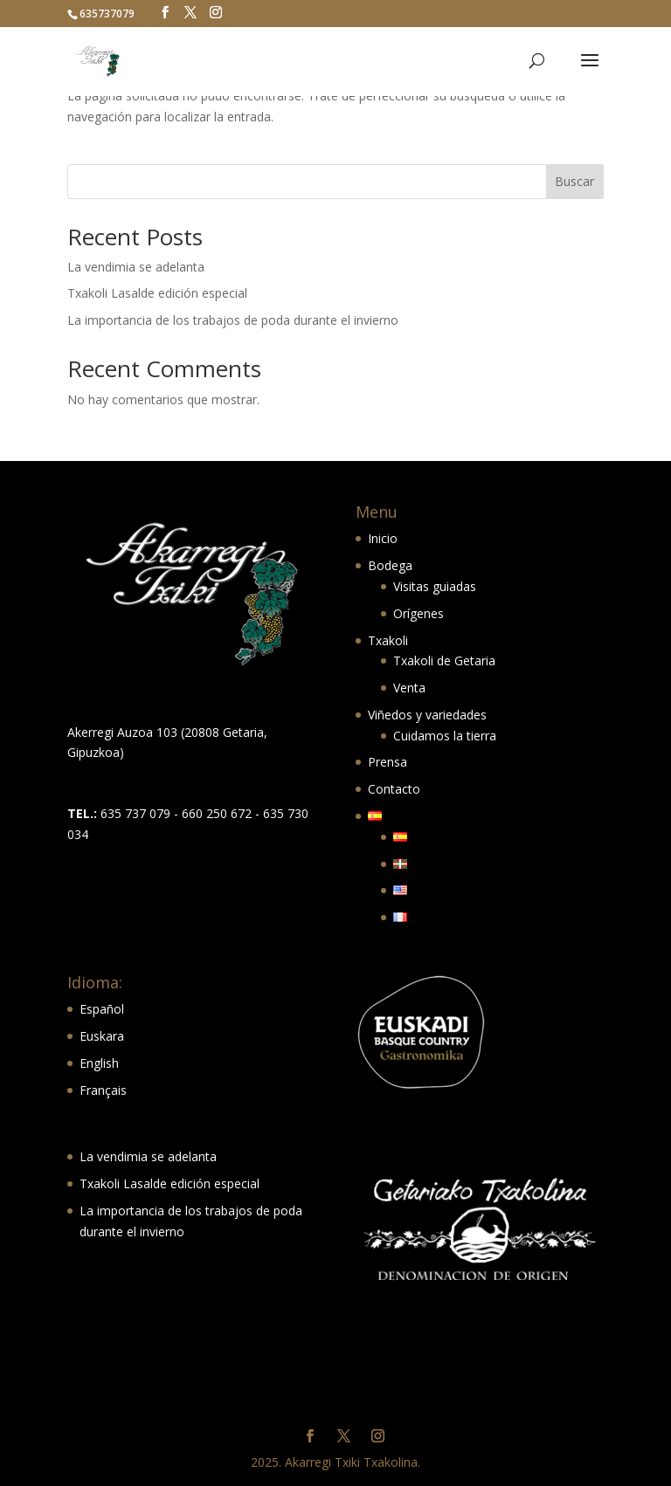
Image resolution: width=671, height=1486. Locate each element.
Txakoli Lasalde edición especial (157, 293)
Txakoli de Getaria (444, 660)
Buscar (574, 181)
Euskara (102, 1036)
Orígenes (418, 613)
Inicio (383, 538)
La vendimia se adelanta (135, 266)
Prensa (387, 761)
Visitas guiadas (434, 586)
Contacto (394, 789)
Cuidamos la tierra (444, 735)
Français (103, 1090)
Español (102, 1009)
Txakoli (388, 640)
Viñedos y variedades (427, 714)
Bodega (390, 565)
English (99, 1063)
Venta (409, 687)
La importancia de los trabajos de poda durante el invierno (232, 320)
